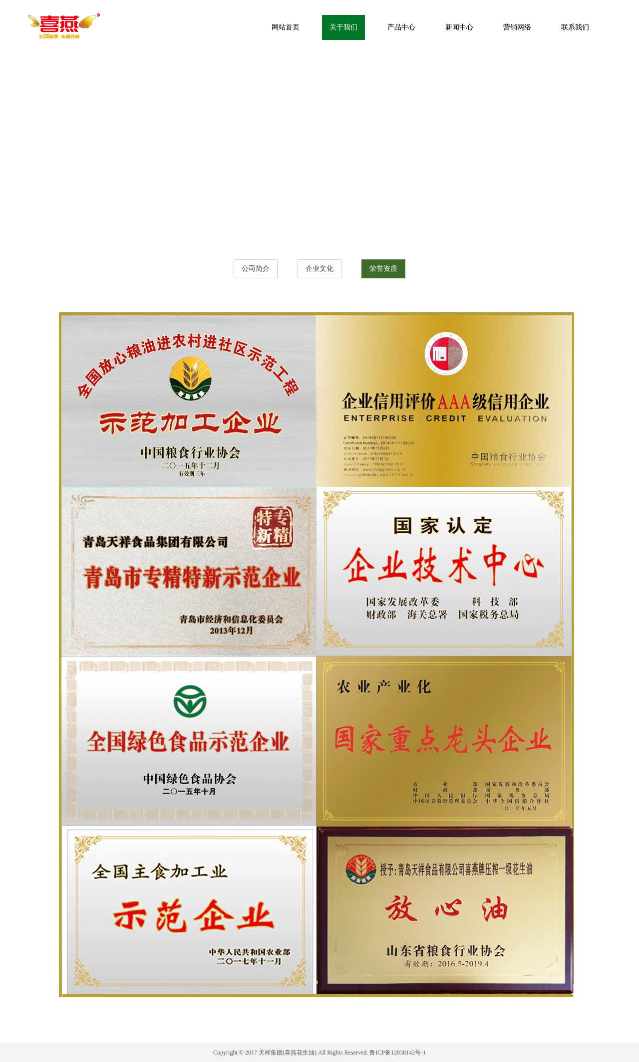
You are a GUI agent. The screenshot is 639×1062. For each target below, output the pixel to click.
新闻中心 (459, 27)
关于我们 (343, 27)
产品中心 (401, 27)
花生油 (306, 1052)
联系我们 (575, 27)
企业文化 (319, 268)
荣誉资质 (383, 268)
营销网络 (517, 27)
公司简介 (256, 268)
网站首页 (286, 27)
